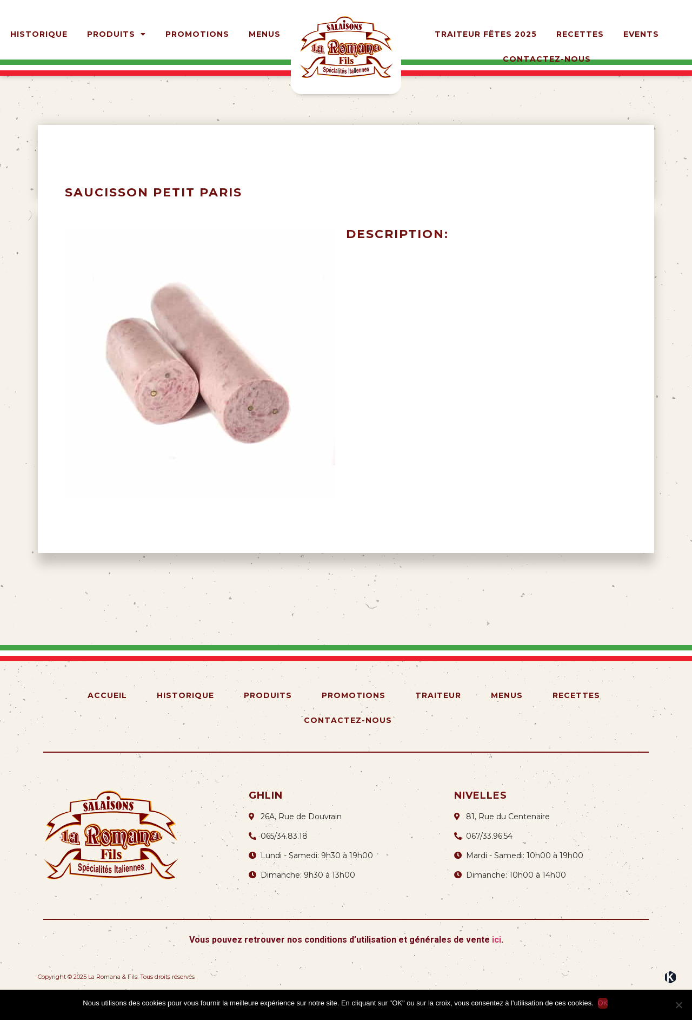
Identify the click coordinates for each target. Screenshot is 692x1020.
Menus (265, 34)
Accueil (107, 718)
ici (496, 962)
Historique (39, 34)
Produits (116, 34)
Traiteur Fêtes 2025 (486, 34)
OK (604, 1003)
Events (641, 34)
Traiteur (438, 718)
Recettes (580, 34)
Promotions (197, 34)
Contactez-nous (547, 59)
